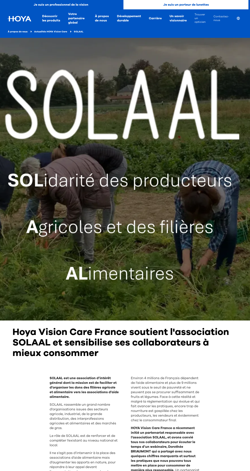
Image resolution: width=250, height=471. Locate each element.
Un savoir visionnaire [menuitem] (178, 18)
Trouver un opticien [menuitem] (200, 18)
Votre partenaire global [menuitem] (76, 18)
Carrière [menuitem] (155, 18)
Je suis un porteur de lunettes (186, 5)
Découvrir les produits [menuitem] (51, 18)
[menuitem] (241, 19)
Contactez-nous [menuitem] (221, 18)
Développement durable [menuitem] (129, 18)
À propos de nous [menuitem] (102, 18)
